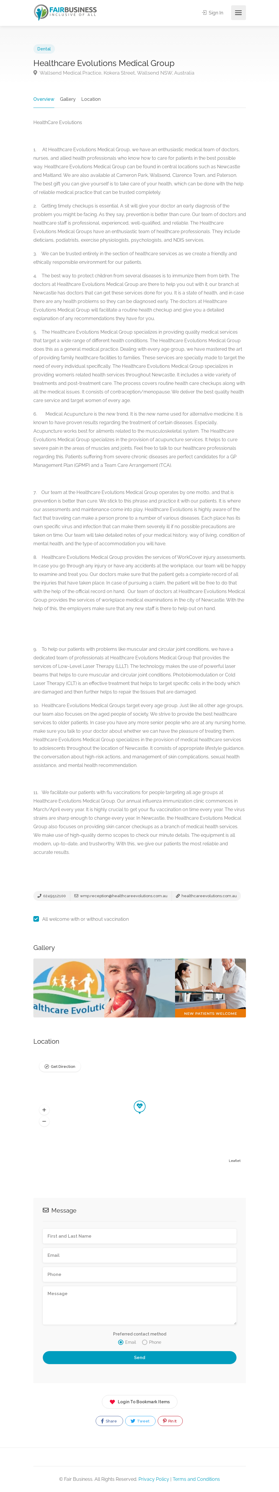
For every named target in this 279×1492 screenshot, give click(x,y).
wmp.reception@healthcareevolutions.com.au (120, 896)
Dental (44, 49)
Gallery (68, 99)
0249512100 (51, 896)
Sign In (212, 13)
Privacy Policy (153, 1479)
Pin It (170, 1421)
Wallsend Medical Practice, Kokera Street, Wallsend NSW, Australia (113, 73)
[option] (139, 988)
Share (109, 1421)
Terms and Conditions (196, 1479)
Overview (43, 99)
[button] (44, 1110)
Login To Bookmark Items (140, 1400)
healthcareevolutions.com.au (206, 896)
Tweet (139, 1421)
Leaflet (235, 1161)
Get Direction (63, 1066)
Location (91, 99)
